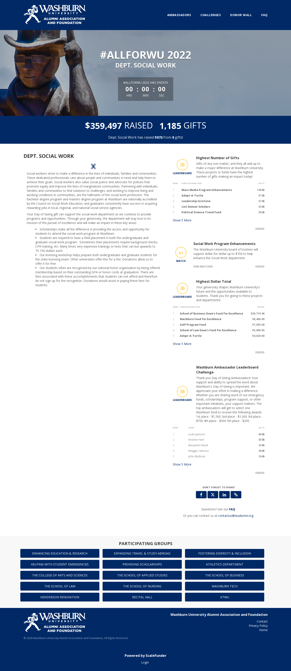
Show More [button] (182, 220)
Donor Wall (241, 15)
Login (145, 662)
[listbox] (93, 201)
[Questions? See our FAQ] (232, 509)
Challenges (210, 15)
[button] (38, 201)
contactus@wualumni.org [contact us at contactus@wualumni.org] (235, 516)
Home (263, 630)
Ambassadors (179, 15)
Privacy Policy (258, 626)
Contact (262, 621)
